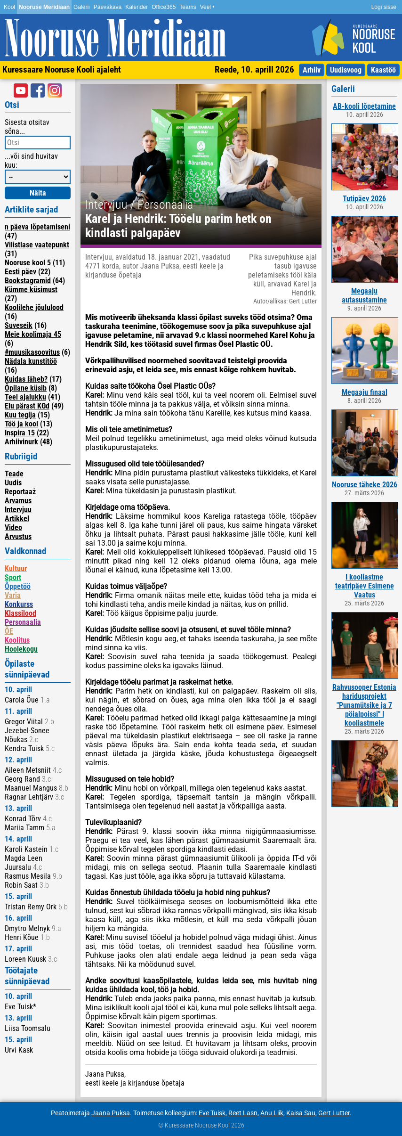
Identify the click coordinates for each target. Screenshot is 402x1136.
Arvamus (18, 500)
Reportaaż (20, 491)
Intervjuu (18, 509)
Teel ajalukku (25, 396)
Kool (9, 7)
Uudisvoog (346, 69)
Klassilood (20, 613)
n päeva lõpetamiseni (37, 226)
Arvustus (18, 536)
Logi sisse (383, 7)
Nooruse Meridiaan (44, 7)
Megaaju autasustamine (364, 295)
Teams (187, 7)
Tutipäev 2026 (364, 198)
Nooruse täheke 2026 (364, 484)
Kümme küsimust (31, 289)
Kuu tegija (20, 414)
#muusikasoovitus (32, 352)
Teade (14, 473)
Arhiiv (312, 69)
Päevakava (107, 7)
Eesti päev (20, 271)
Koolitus (17, 640)
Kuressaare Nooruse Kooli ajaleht (61, 69)
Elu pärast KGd (27, 405)
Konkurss (19, 604)
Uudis (13, 482)
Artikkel (17, 518)
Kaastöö (383, 69)
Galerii (81, 7)
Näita (38, 192)
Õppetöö (18, 586)
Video (13, 527)
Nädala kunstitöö (31, 361)
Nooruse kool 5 (28, 262)
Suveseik (18, 325)
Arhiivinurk (21, 441)
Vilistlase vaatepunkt (37, 244)
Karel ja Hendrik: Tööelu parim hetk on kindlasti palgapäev (178, 226)
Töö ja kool (21, 423)
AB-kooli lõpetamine (364, 106)
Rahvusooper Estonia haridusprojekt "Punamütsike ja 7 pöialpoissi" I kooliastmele (364, 705)
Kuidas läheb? (26, 379)
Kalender (136, 7)
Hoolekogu (21, 649)
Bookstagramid (28, 280)
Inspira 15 (20, 432)
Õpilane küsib (26, 388)
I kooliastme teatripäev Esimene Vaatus (364, 585)
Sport (13, 577)
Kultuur (16, 568)
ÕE (9, 631)
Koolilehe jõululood (34, 307)
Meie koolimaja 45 (33, 334)
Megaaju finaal (364, 392)
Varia (13, 595)
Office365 (164, 7)
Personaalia (23, 622)
